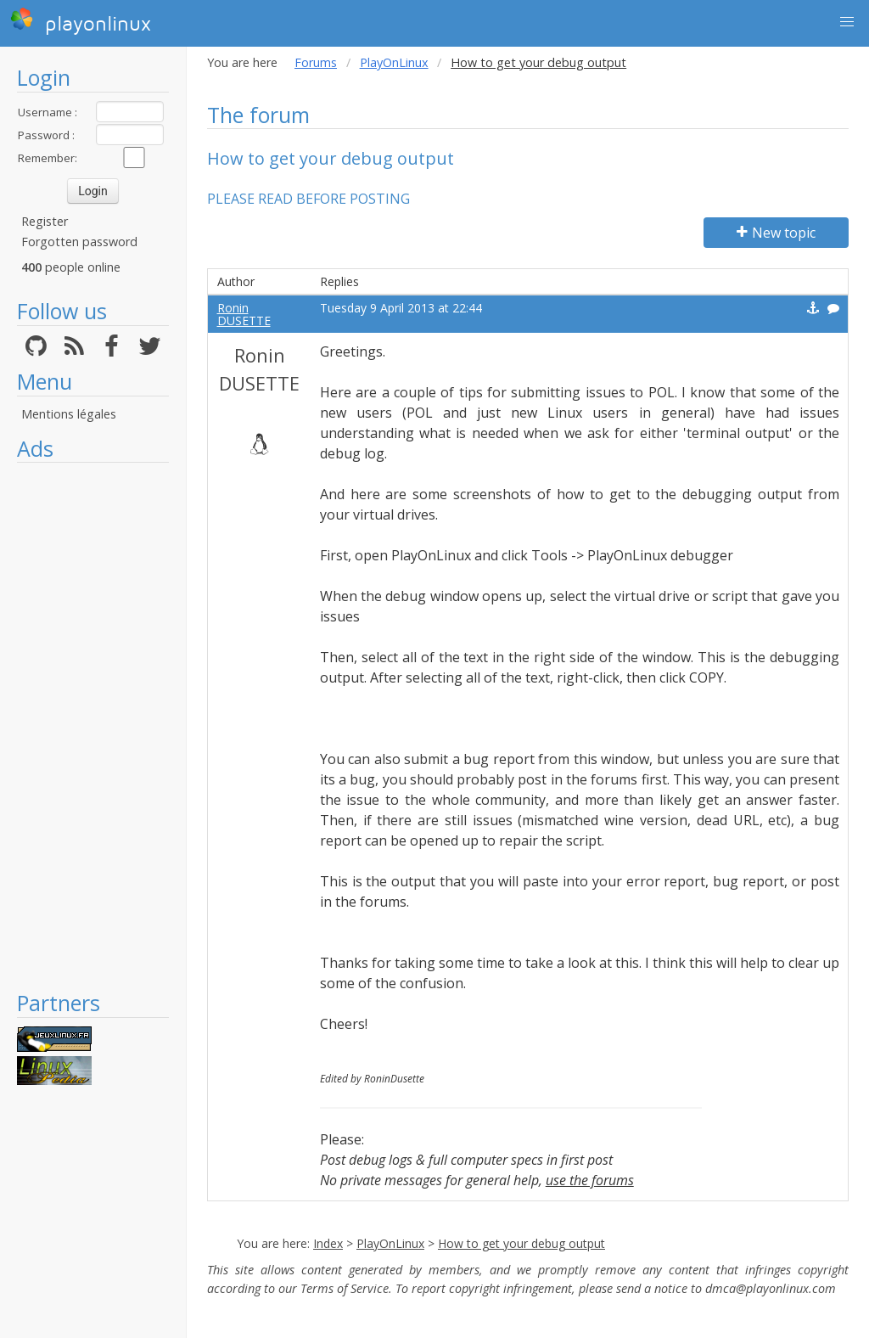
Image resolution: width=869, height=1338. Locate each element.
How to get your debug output (521, 1243)
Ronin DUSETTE (244, 314)
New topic (776, 232)
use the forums (590, 1180)
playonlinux (80, 21)
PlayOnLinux (394, 62)
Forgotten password (79, 241)
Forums (315, 62)
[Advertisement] (93, 726)
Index (328, 1243)
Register (44, 221)
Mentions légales (68, 414)
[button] (847, 22)
